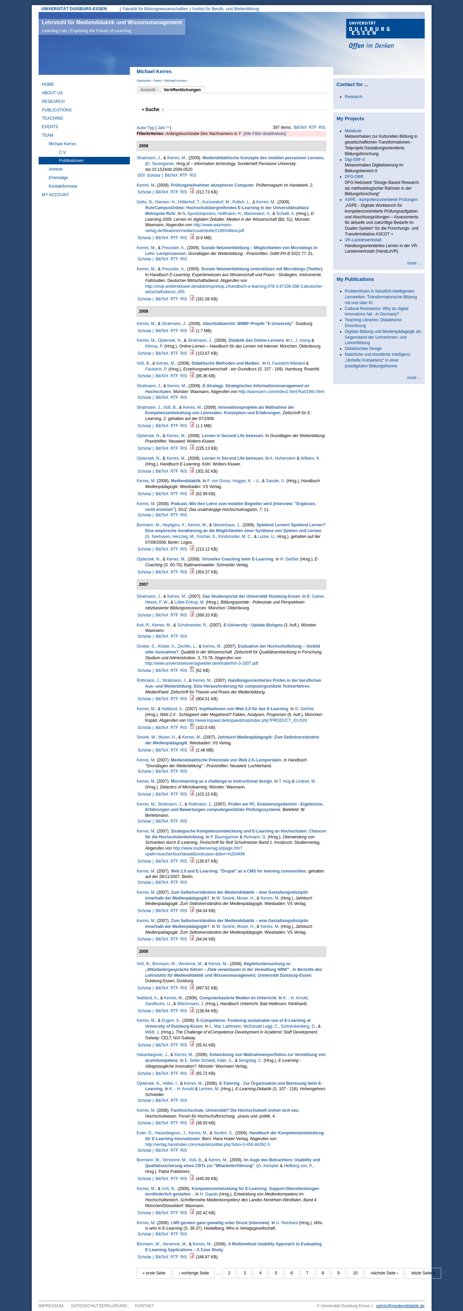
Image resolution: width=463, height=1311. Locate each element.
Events (50, 126)
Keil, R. (143, 625)
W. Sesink (225, 898)
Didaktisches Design (363, 348)
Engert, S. (171, 1020)
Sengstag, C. (250, 1060)
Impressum (51, 1305)
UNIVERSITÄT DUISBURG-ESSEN (74, 8)
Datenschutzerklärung (99, 1305)
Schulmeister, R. (192, 625)
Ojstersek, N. (169, 340)
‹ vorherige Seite (194, 1273)
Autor (142, 127)
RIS (322, 127)
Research (53, 101)
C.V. (63, 152)
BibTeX (300, 127)
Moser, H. (167, 737)
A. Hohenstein (282, 458)
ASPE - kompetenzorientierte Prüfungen (381, 199)
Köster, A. (166, 646)
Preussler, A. (173, 247)
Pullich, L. (241, 202)
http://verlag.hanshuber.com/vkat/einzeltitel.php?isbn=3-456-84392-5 (207, 1144)
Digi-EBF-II (355, 159)
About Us (52, 93)
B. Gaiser (315, 596)
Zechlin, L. (186, 646)
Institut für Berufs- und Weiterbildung (225, 8)
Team (157, 80)
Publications (57, 110)
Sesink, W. (146, 737)
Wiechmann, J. (190, 1003)
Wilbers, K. (311, 458)
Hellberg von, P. (298, 1165)
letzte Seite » (423, 1273)
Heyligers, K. (174, 525)
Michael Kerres (175, 80)
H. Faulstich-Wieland (286, 363)
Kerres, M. (176, 158)
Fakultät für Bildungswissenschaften (155, 8)
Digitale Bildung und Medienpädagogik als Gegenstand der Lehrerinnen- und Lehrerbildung (383, 337)
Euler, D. (144, 1133)
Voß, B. (143, 363)
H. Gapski (209, 1194)
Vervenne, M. (190, 963)
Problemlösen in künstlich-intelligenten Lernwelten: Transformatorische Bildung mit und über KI (381, 297)
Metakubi (353, 131)
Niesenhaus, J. (226, 525)
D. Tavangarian (160, 163)
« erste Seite (153, 1273)
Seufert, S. (223, 1133)
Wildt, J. (152, 1032)
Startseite (144, 80)
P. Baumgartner (224, 837)
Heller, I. (170, 1083)
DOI (141, 175)
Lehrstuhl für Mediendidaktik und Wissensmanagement (112, 26)
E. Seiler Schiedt (200, 1060)
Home (48, 84)
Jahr (161, 127)
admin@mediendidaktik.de (400, 1305)
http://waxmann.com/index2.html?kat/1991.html (281, 391)
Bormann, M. (148, 525)
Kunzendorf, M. (216, 202)
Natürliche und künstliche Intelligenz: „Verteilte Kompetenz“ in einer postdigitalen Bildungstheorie (378, 360)
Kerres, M (145, 185)
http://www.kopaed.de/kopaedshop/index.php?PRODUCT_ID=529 (247, 720)
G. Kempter (268, 1165)
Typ (151, 127)
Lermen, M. (209, 1088)
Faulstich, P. (156, 369)
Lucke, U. (266, 536)
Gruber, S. (146, 646)
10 (355, 1273)
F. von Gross (218, 480)
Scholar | (155, 175)
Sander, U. (275, 480)
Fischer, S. (206, 536)
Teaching (52, 118)
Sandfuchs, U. (158, 1003)
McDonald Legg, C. (260, 1026)
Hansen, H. (165, 202)
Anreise (56, 169)
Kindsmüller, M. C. (234, 536)
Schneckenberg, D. (298, 1026)
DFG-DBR (354, 176)
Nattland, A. (172, 708)
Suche (154, 109)
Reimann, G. (255, 837)
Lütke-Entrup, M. (189, 602)
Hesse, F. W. (156, 602)
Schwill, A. (285, 213)
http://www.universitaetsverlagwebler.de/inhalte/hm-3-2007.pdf (201, 663)
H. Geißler (289, 559)
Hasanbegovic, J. (152, 1054)
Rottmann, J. (148, 680)
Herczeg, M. (183, 536)
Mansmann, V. (257, 213)
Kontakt (144, 1305)
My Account (55, 194)
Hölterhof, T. (189, 202)
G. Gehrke (304, 708)
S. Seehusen (158, 536)
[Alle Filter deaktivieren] (264, 133)
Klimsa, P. (154, 346)
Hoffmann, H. (230, 213)
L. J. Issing (300, 340)
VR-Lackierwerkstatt (363, 240)
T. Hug (285, 781)
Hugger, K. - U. (246, 480)
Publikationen (71, 160)
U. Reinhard (287, 1222)
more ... (414, 263)
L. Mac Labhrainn (225, 1026)
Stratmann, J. (149, 158)
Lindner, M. (306, 781)
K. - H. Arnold (295, 998)
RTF (313, 127)
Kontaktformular (63, 186)
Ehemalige (58, 177)
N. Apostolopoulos (199, 213)
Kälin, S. (225, 1060)
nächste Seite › (384, 1273)
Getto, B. (145, 202)
